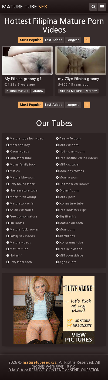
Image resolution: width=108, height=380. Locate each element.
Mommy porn (67, 177)
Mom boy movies (70, 171)
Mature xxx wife (19, 203)
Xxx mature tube (70, 203)
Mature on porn (69, 223)
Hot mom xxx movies (73, 184)
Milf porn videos (69, 255)
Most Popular (30, 40)
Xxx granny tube (69, 242)
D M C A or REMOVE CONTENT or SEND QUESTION (54, 370)
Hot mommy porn (70, 151)
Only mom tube (19, 158)
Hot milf (14, 255)
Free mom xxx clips (71, 210)
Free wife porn (68, 138)
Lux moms (15, 223)
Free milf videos (69, 249)
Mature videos (18, 242)
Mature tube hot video (24, 138)
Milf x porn (65, 197)
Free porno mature (21, 216)
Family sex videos (20, 236)
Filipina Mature (17, 90)
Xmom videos (17, 151)
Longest (73, 40)
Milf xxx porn (67, 145)
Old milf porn (67, 190)
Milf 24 (13, 171)
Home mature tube (22, 190)
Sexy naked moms (21, 184)
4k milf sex (65, 236)
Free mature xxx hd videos (77, 158)
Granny (38, 90)
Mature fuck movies (22, 229)
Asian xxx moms (19, 210)
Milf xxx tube (67, 164)
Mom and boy (18, 145)
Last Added (53, 40)
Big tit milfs (66, 216)
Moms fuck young (21, 197)
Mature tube (24, 6)
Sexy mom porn (19, 262)
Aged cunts (66, 262)
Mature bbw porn (20, 177)
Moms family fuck (20, 164)
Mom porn (65, 229)
